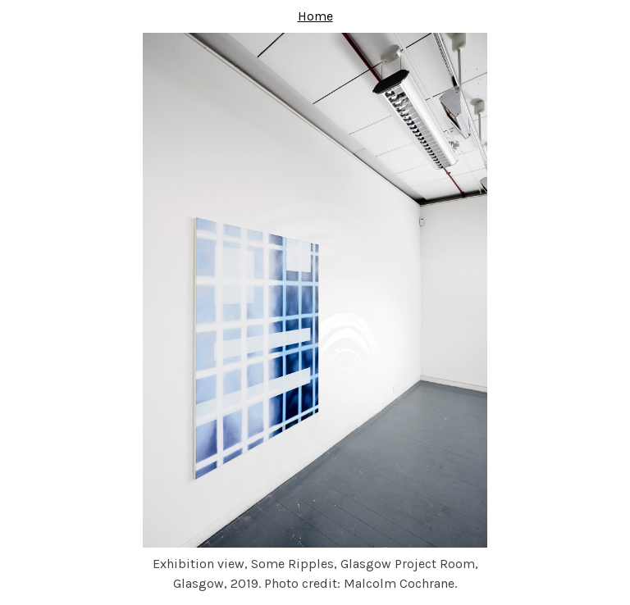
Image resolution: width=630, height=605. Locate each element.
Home (315, 16)
